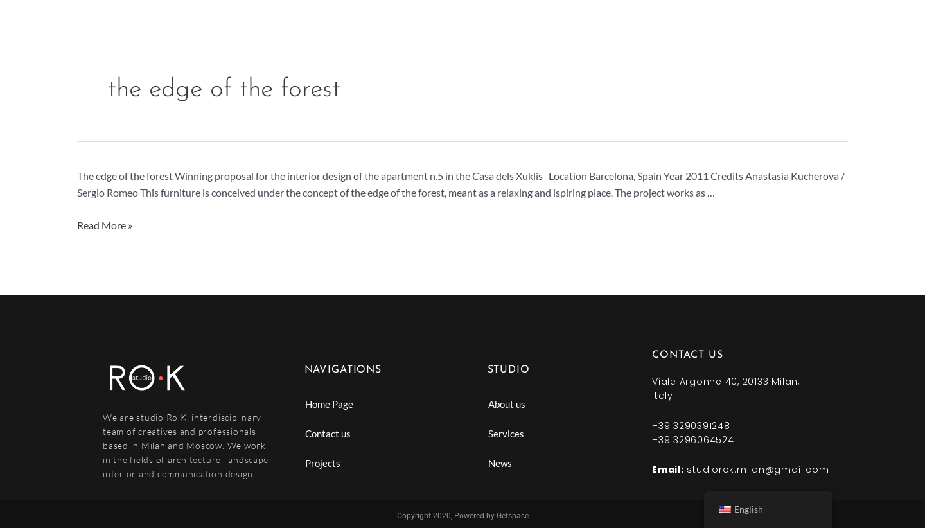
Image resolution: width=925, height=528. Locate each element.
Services (506, 433)
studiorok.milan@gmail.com (758, 469)
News (500, 463)
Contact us (328, 433)
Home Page (329, 404)
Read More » (104, 225)
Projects (322, 463)
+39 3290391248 (691, 425)
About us (506, 404)
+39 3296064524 (693, 440)
